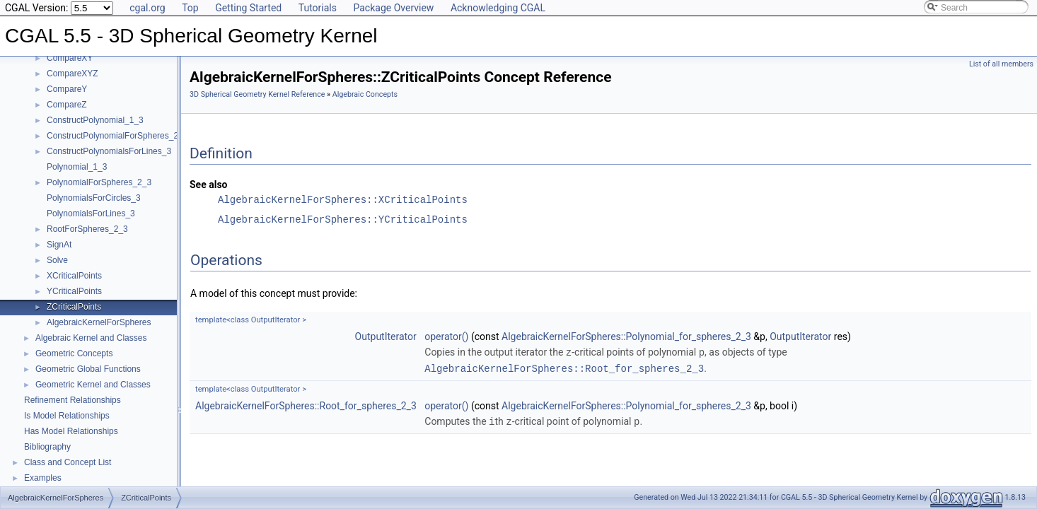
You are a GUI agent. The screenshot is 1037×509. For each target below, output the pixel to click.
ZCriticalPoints (74, 307)
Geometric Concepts (73, 353)
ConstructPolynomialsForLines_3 (109, 151)
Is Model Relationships (67, 416)
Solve (57, 260)
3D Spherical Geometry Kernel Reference (257, 94)
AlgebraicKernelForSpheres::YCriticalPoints (343, 219)
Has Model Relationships (71, 431)
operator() (446, 336)
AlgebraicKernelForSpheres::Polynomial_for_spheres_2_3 (626, 336)
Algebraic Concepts (365, 94)
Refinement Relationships (72, 400)
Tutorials (318, 7)
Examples (43, 478)
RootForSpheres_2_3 (87, 229)
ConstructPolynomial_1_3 (95, 120)
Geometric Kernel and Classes (93, 385)
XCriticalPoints (74, 276)
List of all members (1001, 64)
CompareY (67, 89)
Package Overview (393, 7)
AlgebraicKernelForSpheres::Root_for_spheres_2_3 (564, 367)
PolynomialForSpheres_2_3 (99, 182)
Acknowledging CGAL (498, 7)
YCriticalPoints (74, 291)
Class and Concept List (67, 462)
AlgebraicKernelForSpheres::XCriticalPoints (343, 199)
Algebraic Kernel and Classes (90, 338)
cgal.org (147, 7)
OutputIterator (386, 336)
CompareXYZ (72, 73)
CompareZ (67, 105)
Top (190, 7)
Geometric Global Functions (88, 369)
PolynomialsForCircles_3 (94, 198)
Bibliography (47, 447)
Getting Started (248, 7)
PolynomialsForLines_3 (91, 213)
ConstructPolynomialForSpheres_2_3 (117, 136)
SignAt (59, 245)
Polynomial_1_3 (77, 167)
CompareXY (70, 58)
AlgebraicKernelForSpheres (99, 322)
